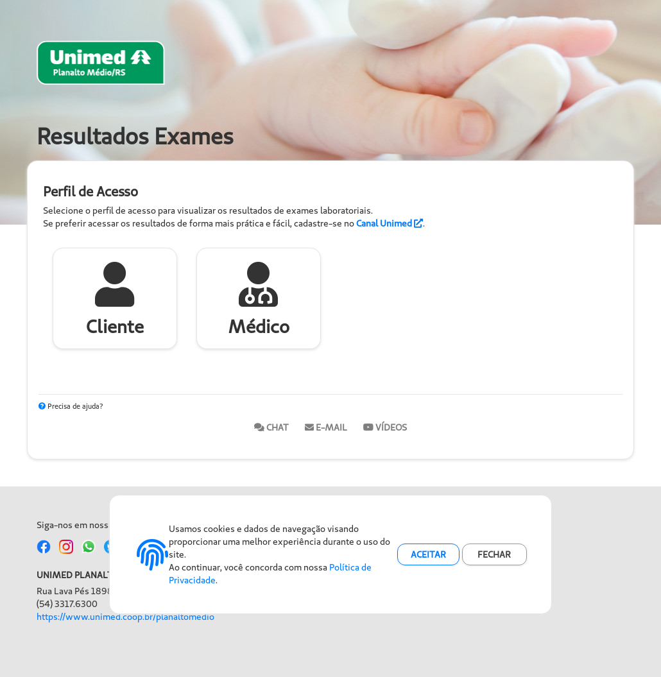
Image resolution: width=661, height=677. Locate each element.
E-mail (326, 427)
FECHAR (494, 554)
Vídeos (385, 427)
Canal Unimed (389, 223)
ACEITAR (428, 554)
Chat (271, 427)
